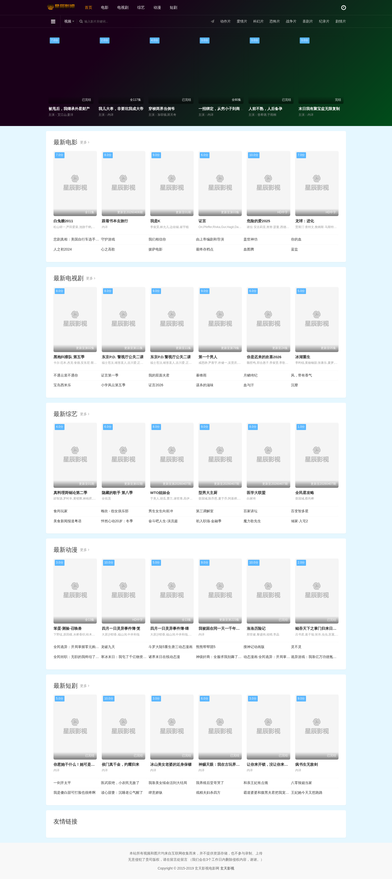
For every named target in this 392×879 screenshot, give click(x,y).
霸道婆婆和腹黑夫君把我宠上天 (267, 792)
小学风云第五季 (113, 385)
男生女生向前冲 (160, 511)
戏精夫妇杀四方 (208, 792)
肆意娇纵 (155, 792)
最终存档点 (205, 249)
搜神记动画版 (254, 647)
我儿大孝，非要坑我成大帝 (121, 108)
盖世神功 (251, 239)
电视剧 (122, 7)
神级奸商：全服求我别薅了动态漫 (220, 657)
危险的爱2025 (258, 221)
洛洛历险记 (256, 628)
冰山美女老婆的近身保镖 (171, 764)
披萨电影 (155, 249)
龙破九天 (108, 647)
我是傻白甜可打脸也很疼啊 (75, 792)
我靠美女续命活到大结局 (167, 783)
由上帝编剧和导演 (210, 239)
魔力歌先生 (252, 521)
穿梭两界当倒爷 (161, 108)
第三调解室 (205, 511)
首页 (88, 7)
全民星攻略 (304, 492)
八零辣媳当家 (301, 783)
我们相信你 (157, 239)
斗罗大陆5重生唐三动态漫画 (170, 647)
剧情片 (341, 21)
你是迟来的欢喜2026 (264, 357)
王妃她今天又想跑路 (306, 792)
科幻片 (258, 21)
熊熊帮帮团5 (206, 647)
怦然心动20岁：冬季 (117, 521)
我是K (155, 221)
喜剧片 (307, 21)
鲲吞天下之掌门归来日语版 (317, 628)
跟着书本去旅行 (115, 221)
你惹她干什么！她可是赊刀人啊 (80, 764)
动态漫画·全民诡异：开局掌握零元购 (267, 657)
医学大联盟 (256, 492)
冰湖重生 (302, 357)
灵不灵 (296, 647)
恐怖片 (275, 21)
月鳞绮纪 (251, 375)
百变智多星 (299, 511)
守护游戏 (108, 239)
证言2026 (155, 385)
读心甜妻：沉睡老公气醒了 (122, 792)
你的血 (296, 239)
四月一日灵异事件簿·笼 (121, 628)
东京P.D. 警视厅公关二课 (122, 357)
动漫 (157, 7)
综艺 (141, 7)
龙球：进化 (304, 221)
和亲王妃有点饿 (256, 783)
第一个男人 (207, 357)
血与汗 (249, 385)
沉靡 (294, 385)
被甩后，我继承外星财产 (69, 108)
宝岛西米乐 (62, 385)
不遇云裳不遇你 (66, 375)
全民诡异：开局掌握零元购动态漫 (77, 647)
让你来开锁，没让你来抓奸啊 (271, 764)
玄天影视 (227, 868)
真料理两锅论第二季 (70, 492)
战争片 (291, 21)
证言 (202, 221)
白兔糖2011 (63, 221)
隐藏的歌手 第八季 (117, 492)
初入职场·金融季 (209, 521)
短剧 (173, 7)
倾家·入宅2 (299, 521)
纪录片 (324, 21)
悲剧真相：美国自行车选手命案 (77, 239)
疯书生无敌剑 (306, 764)
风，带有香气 (301, 375)
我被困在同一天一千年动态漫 (222, 628)
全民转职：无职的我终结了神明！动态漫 (77, 657)
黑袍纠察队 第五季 (69, 357)
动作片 (225, 21)
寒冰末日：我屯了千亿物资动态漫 (124, 657)
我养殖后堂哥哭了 (210, 783)
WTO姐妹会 (160, 492)
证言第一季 (109, 375)
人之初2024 (63, 249)
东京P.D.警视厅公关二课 (170, 357)
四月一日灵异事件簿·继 (169, 628)
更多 (84, 142)
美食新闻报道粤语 (68, 521)
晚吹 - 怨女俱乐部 (114, 511)
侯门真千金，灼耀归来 (120, 764)
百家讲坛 (251, 511)
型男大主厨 (207, 492)
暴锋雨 (201, 375)
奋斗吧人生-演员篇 (163, 521)
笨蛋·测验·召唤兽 (68, 628)
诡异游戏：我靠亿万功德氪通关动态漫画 (314, 657)
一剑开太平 (62, 783)
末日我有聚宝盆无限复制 (319, 108)
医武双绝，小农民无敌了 (120, 783)
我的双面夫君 (159, 375)
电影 (104, 7)
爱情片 (242, 21)
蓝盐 (294, 249)
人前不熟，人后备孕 (265, 108)
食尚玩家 (61, 511)
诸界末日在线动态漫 (164, 657)
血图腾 (249, 249)
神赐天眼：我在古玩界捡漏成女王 (226, 764)
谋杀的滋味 (205, 385)
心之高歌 (108, 249)
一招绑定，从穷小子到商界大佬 (224, 108)
